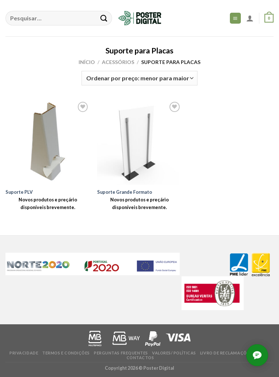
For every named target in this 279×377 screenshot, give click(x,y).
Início (87, 62)
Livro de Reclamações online (234, 352)
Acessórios (118, 62)
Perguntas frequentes (121, 352)
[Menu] (235, 18)
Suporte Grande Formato (124, 192)
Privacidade (23, 352)
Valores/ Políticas (174, 352)
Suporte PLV (19, 192)
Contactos (140, 357)
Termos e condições (66, 352)
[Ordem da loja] (139, 78)
